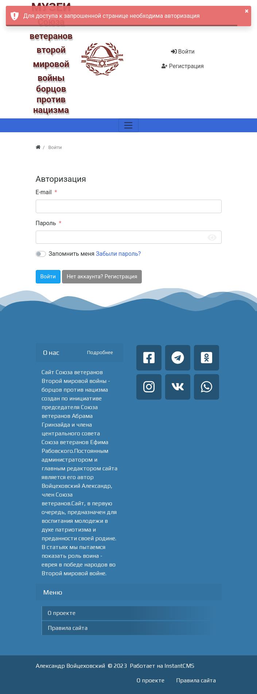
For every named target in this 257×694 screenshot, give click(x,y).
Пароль (46, 223)
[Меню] (128, 125)
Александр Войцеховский (70, 665)
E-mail (44, 192)
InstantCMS (179, 665)
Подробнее (100, 352)
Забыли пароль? (118, 253)
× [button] (247, 11)
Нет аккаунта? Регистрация (102, 276)
